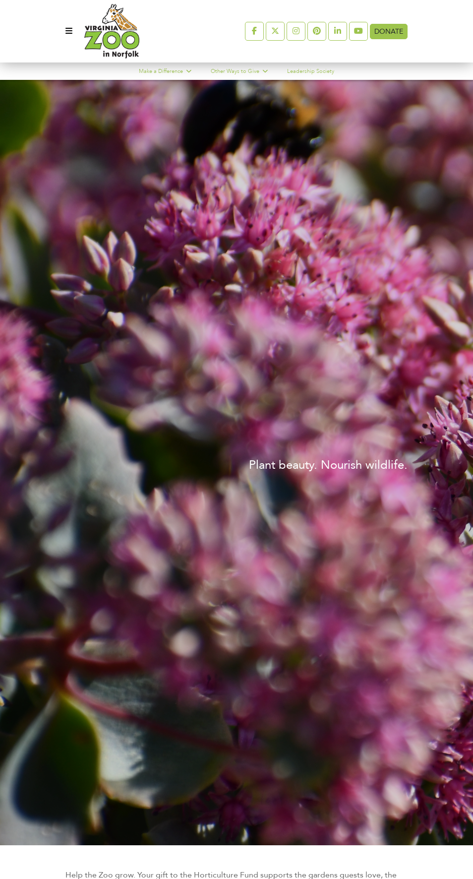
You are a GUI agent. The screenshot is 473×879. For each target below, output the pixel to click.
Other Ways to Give (236, 71)
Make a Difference (161, 71)
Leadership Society (310, 71)
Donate (388, 31)
